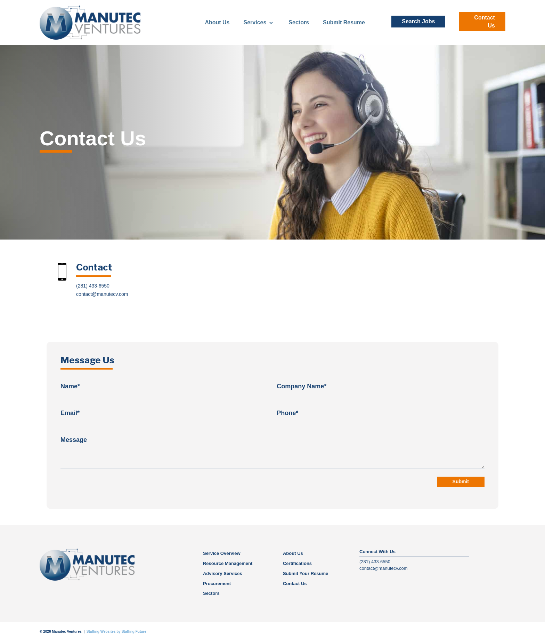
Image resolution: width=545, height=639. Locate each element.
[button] (418, 21)
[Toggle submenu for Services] (271, 22)
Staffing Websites (101, 631)
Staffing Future (134, 631)
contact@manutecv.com (102, 294)
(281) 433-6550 (92, 286)
